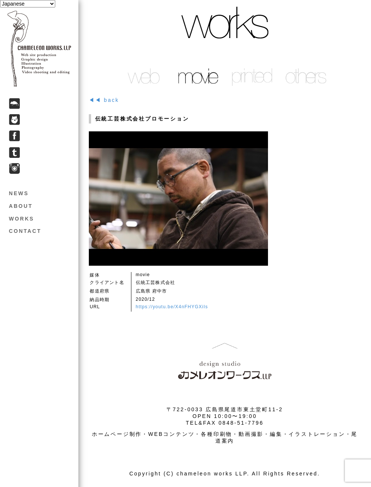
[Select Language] (27, 3)
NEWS (19, 193)
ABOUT (21, 206)
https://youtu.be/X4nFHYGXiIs (172, 306)
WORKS (21, 219)
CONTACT (25, 231)
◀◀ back (104, 100)
